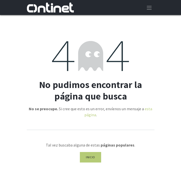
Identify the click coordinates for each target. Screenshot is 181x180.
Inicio (90, 157)
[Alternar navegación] (149, 7)
